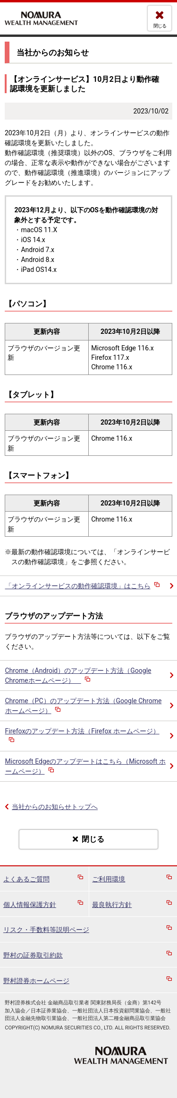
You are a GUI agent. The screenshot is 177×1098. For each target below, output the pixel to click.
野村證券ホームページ (36, 981)
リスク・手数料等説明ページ (46, 929)
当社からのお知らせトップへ (55, 806)
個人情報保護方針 (29, 904)
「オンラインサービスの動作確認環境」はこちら (83, 586)
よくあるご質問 (26, 879)
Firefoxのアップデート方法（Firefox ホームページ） (82, 736)
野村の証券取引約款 (33, 955)
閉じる (159, 25)
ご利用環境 (108, 879)
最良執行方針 (112, 904)
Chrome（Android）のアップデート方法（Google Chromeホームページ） (78, 675)
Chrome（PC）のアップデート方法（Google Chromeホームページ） (83, 706)
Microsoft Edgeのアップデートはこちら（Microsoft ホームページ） (85, 766)
